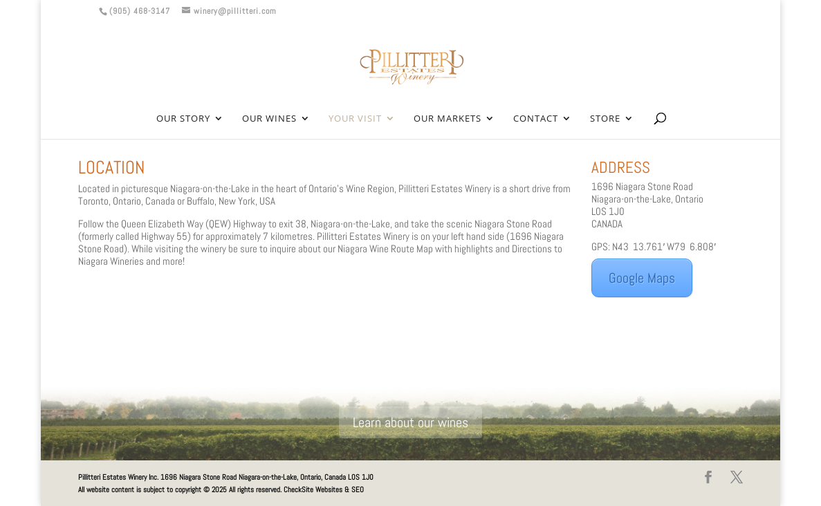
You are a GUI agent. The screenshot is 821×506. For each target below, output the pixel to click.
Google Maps (642, 278)
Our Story (183, 118)
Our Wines (269, 118)
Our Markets (447, 118)
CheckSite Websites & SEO (324, 489)
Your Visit (355, 118)
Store (605, 118)
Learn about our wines (410, 422)
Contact (535, 118)
